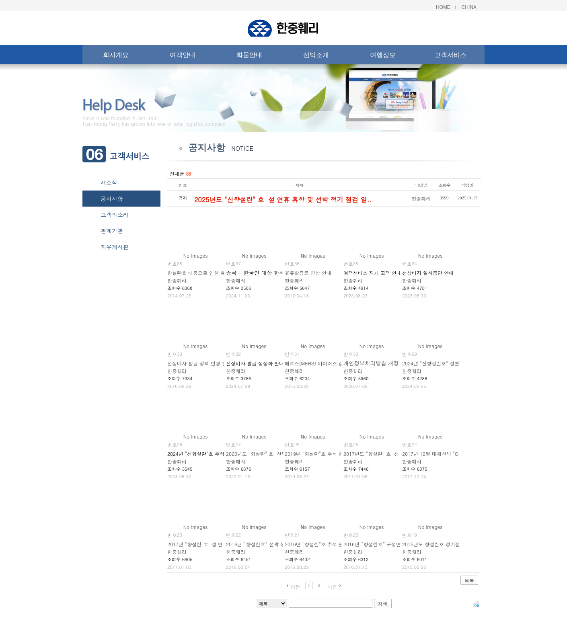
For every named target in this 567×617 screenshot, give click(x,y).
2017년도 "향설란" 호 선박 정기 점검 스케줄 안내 (398, 453)
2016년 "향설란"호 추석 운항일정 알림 (327, 544)
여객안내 (182, 56)
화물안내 (249, 56)
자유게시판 (115, 247)
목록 (469, 580)
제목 (299, 185)
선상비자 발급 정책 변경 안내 (199, 363)
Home (443, 7)
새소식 (109, 182)
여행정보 (383, 56)
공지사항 (112, 199)
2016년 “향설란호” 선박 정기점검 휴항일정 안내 (279, 544)
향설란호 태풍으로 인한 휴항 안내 (204, 272)
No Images (195, 255)
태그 (476, 604)
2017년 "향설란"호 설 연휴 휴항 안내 (208, 544)
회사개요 (116, 56)
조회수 (444, 185)
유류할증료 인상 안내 (308, 272)
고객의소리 (115, 215)
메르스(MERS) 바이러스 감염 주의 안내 (328, 363)
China (469, 7)
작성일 (467, 185)
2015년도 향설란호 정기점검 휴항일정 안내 (449, 544)
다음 (332, 586)
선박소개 (316, 56)
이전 (295, 586)
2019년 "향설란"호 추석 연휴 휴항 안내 (328, 453)
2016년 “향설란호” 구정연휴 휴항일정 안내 (390, 544)
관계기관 (112, 231)
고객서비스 (450, 56)
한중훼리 (421, 198)
